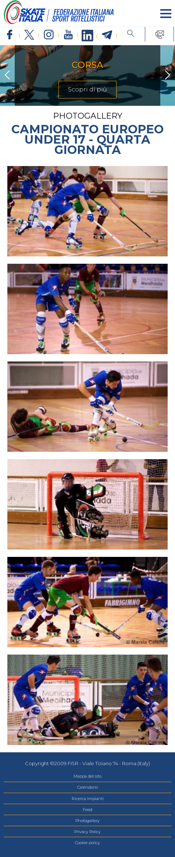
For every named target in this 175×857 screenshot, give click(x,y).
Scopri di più (87, 89)
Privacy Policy (87, 831)
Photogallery (87, 820)
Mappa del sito (87, 776)
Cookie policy (87, 842)
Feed (87, 809)
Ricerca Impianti (88, 798)
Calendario (87, 787)
